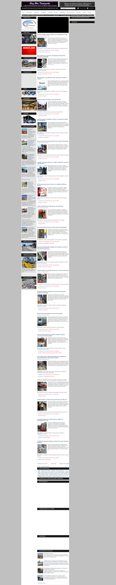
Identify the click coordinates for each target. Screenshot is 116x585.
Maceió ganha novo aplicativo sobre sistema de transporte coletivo (52, 78)
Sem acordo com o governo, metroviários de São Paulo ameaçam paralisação (51, 56)
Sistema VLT (36, 12)
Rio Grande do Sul (52, 472)
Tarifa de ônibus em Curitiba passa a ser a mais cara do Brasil (52, 270)
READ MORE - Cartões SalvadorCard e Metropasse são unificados (50, 220)
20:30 (51, 178)
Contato (89, 12)
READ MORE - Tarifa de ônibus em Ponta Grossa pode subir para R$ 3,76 (52, 412)
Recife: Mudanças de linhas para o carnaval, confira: (31, 168)
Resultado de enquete (30, 129)
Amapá (63, 476)
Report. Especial (70, 12)
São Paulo (45, 73)
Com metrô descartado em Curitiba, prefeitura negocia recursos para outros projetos (51, 335)
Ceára (59, 472)
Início (23, 12)
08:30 (51, 200)
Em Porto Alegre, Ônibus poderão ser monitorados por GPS (52, 34)
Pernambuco (45, 309)
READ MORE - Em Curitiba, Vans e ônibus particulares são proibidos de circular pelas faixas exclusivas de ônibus (51, 372)
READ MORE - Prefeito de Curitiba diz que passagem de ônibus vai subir (52, 392)
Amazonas (45, 115)
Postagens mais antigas (64, 463)
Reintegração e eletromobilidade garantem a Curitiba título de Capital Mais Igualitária (31, 157)
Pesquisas (48, 437)
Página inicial (53, 463)
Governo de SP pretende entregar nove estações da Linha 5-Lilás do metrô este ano (52, 247)
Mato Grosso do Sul (61, 475)
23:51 (51, 374)
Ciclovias (56, 12)
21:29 (51, 50)
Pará (67, 475)
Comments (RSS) (82, 8)
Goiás (47, 473)
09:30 (51, 329)
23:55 (51, 286)
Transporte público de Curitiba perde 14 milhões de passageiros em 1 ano (50, 420)
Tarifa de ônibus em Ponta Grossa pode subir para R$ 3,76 (52, 399)
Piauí (46, 476)
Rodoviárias (78, 12)
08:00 (51, 351)
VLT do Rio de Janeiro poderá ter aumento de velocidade (31, 229)
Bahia (44, 223)
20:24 (51, 135)
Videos (84, 12)
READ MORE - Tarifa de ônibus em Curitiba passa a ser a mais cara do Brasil (53, 284)
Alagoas (44, 95)
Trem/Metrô (43, 12)
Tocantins (54, 476)
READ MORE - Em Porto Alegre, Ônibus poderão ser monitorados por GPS (52, 48)
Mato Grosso (57, 473)
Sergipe (39, 476)
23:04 (51, 413)
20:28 (51, 113)
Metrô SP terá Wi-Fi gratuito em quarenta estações (50, 313)
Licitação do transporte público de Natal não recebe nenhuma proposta (52, 442)
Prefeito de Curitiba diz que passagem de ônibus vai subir (51, 380)
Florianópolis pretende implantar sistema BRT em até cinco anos (32, 209)
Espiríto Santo (48, 475)
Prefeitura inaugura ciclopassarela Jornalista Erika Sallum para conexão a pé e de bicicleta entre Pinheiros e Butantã (29, 143)
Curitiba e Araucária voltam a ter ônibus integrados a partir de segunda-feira (52, 163)
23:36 (51, 308)
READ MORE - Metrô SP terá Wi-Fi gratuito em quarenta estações (50, 327)
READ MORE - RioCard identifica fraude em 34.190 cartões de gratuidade (52, 239)
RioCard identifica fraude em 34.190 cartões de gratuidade (52, 227)
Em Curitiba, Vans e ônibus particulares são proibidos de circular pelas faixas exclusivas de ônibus (51, 357)
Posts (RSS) (91, 8)
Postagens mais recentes (42, 463)
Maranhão (50, 476)
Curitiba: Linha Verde (26, 219)
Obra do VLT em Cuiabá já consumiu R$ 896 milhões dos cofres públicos (32, 197)
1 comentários (56, 286)
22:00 (51, 156)
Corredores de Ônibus (47, 376)
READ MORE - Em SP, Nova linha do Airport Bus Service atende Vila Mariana (53, 155)
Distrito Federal (65, 472)
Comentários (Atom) (45, 466)
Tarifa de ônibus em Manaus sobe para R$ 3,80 (49, 99)
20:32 (51, 94)
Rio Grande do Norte (47, 459)
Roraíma (66, 476)
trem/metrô (49, 73)
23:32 (51, 394)
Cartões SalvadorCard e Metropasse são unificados (50, 206)
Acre (61, 476)
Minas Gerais (41, 472)
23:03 (51, 221)
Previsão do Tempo (26, 179)
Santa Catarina (46, 137)
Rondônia (58, 476)
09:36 (51, 435)
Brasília (42, 475)
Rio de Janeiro (51, 243)
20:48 (51, 72)
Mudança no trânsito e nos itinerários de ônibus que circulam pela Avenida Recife (31, 185)
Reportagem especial (50, 352)
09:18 (51, 457)
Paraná (44, 180)
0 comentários (56, 50)
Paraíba (54, 475)
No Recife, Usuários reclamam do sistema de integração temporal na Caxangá (51, 292)
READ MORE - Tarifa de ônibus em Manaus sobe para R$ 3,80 (50, 112)
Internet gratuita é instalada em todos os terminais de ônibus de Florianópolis (52, 120)
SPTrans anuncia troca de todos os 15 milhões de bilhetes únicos (52, 185)
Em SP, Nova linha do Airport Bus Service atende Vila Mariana (52, 141)
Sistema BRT (29, 12)
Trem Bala (50, 12)
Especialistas (62, 12)
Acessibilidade (45, 243)
